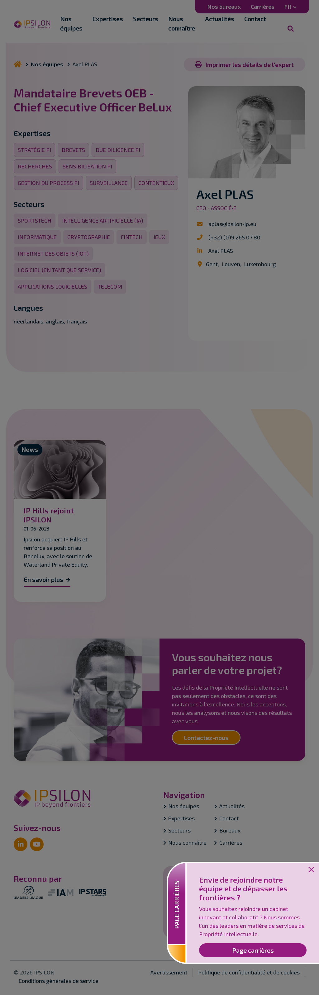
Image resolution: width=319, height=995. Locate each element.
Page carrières (253, 950)
